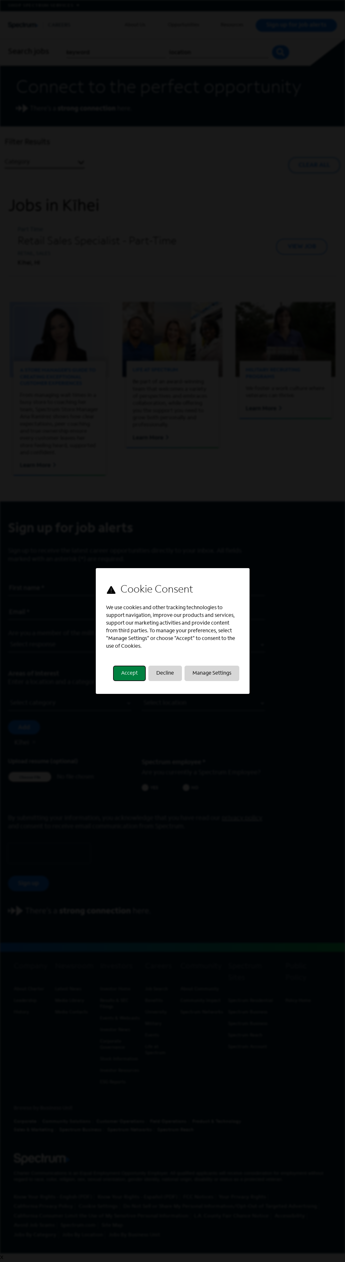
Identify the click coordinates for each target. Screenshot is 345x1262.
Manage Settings (212, 673)
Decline (165, 673)
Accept (129, 673)
